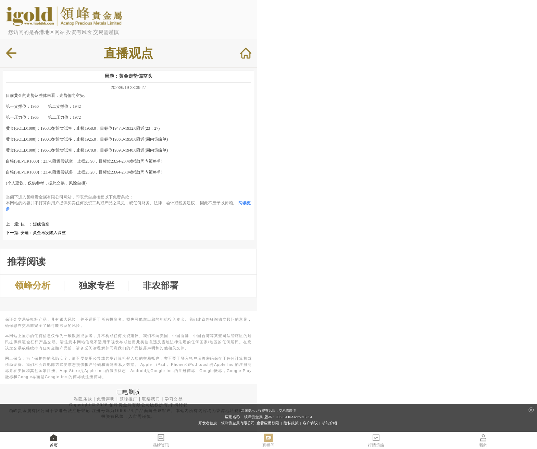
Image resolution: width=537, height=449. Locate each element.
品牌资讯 (161, 440)
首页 (54, 440)
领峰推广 (129, 399)
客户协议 (310, 423)
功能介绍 (329, 423)
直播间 (268, 440)
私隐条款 (83, 399)
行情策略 (376, 440)
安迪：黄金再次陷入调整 (43, 232)
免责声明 (106, 399)
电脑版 (131, 392)
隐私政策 (291, 423)
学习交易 (174, 399)
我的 (483, 440)
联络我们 (151, 399)
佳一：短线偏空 (35, 224)
